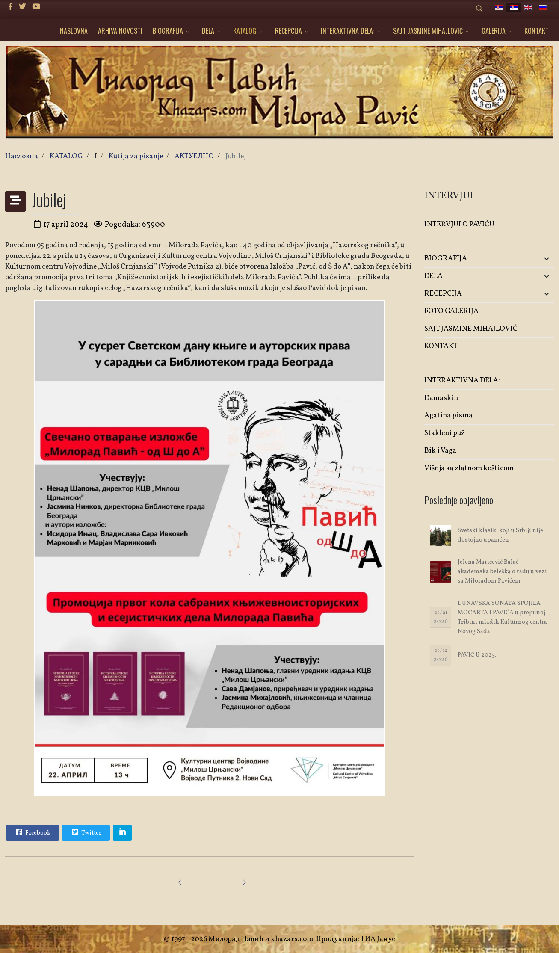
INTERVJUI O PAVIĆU (459, 224)
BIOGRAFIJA (168, 31)
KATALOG (244, 31)
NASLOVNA (74, 31)
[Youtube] (36, 7)
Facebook (32, 832)
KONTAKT (536, 31)
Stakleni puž (444, 433)
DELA (208, 31)
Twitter (85, 832)
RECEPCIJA (288, 31)
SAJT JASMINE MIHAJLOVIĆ (428, 31)
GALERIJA (494, 31)
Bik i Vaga (440, 451)
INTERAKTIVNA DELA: (347, 31)
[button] (532, 259)
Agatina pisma (448, 415)
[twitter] (22, 7)
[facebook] (10, 7)
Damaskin (441, 398)
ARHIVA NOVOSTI (120, 31)
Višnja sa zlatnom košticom (469, 468)
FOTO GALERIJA (451, 311)
